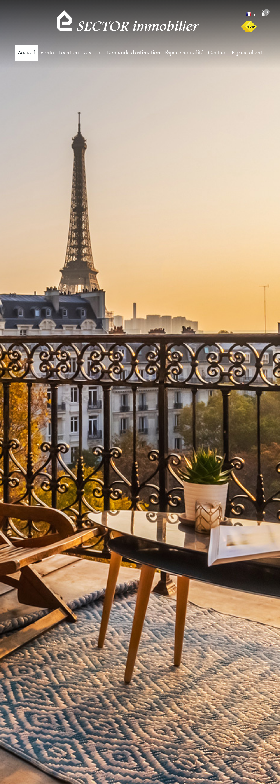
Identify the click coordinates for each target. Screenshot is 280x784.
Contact (217, 53)
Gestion (93, 53)
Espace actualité (184, 53)
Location (68, 53)
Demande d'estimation (133, 53)
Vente (47, 53)
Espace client (246, 53)
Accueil (26, 53)
